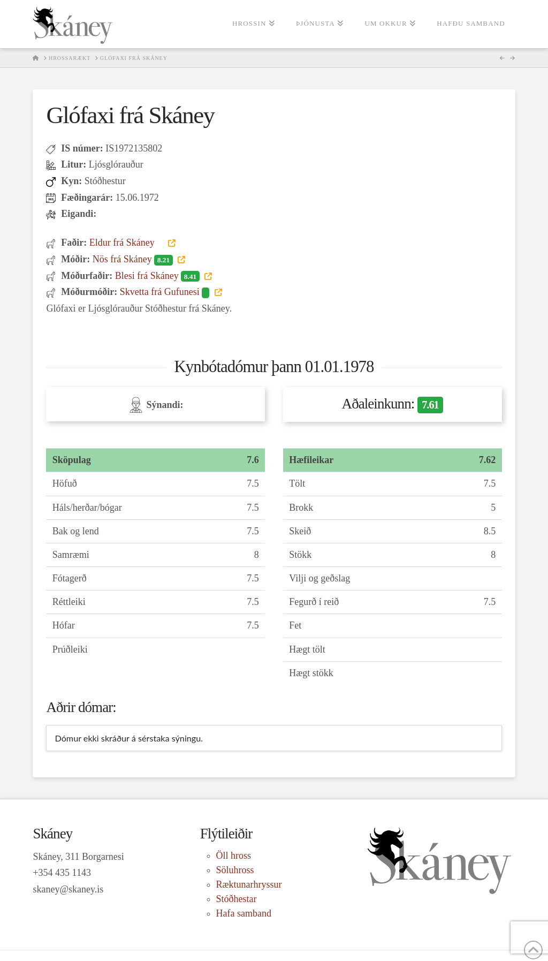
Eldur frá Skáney (127, 242)
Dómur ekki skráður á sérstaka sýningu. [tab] (129, 738)
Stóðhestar (236, 899)
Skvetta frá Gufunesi (166, 291)
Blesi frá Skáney (158, 275)
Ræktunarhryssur (249, 884)
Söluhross (235, 870)
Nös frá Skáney (134, 259)
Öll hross (234, 855)
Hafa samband (243, 913)
